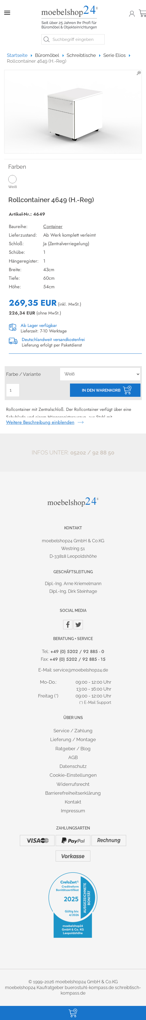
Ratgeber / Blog (73, 748)
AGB (73, 757)
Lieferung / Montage (73, 739)
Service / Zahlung (73, 730)
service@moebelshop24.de (80, 670)
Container (53, 226)
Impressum (73, 810)
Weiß (21, 182)
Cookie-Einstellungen (73, 775)
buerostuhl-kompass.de (89, 987)
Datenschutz (73, 766)
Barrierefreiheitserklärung (73, 793)
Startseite (20, 55)
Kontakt (73, 802)
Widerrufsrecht (73, 784)
